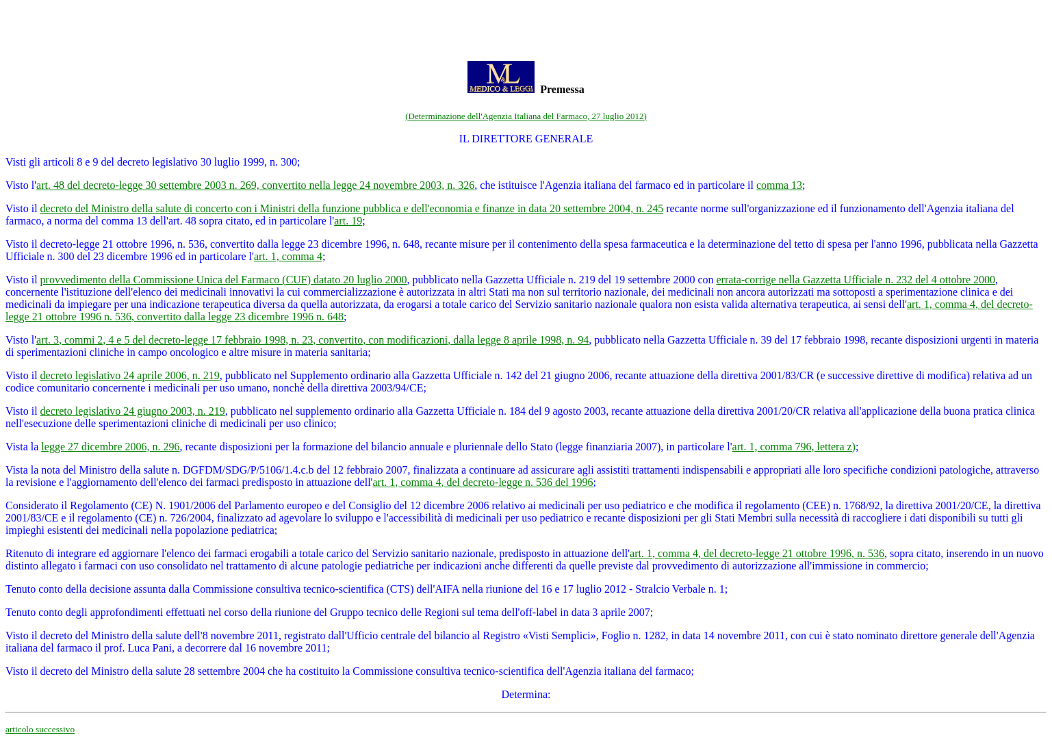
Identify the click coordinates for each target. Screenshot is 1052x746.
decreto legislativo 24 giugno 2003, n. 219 (132, 411)
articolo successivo (40, 729)
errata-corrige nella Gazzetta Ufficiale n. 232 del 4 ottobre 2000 (856, 279)
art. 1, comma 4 (288, 256)
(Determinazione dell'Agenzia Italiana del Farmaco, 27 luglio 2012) (526, 116)
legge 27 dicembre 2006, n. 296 (110, 446)
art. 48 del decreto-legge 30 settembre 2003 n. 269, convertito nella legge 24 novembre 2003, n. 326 (255, 185)
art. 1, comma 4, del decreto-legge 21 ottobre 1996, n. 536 (757, 553)
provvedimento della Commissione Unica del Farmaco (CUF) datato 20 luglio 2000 (223, 279)
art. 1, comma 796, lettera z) (794, 446)
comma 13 (779, 185)
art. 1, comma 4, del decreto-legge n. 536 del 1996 (482, 482)
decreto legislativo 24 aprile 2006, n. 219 (130, 375)
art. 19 (348, 221)
